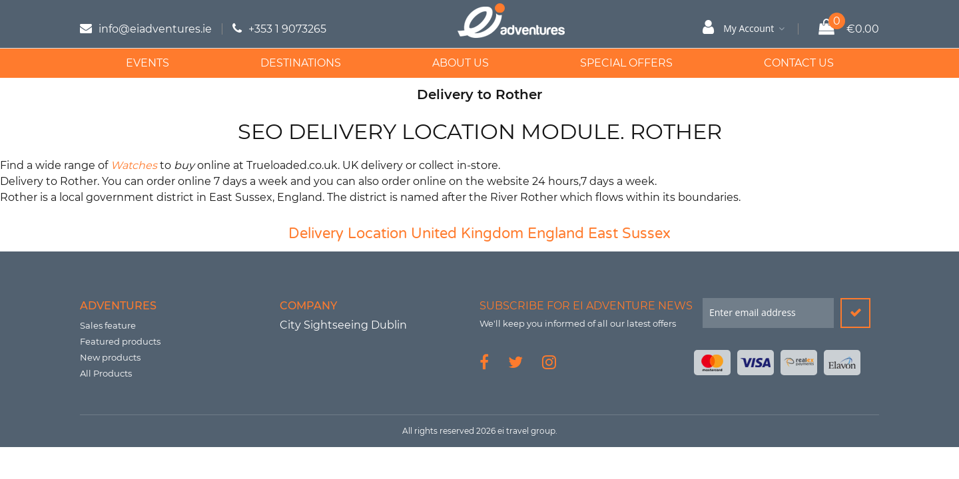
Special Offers (626, 63)
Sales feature (108, 325)
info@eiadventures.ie (155, 29)
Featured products (120, 341)
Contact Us (799, 63)
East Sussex (629, 233)
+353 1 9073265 (287, 29)
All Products (106, 373)
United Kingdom (467, 233)
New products (110, 357)
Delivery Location (347, 233)
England (555, 233)
